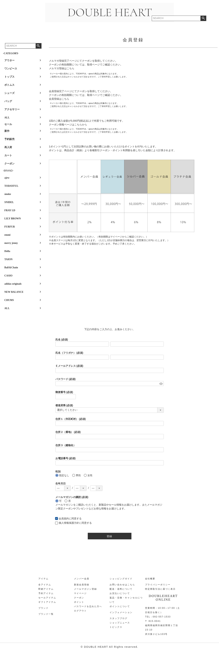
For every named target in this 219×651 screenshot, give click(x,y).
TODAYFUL (11, 186)
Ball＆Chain (11, 267)
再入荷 (8, 147)
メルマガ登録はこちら (61, 68)
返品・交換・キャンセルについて (126, 599)
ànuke (7, 194)
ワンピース (10, 68)
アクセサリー (12, 109)
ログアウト (80, 610)
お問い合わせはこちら (122, 584)
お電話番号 (65, 458)
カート (8, 155)
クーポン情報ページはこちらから (68, 124)
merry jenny (11, 243)
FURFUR (9, 226)
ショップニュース (120, 622)
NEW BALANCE (13, 292)
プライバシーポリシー (157, 584)
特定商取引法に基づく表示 (160, 589)
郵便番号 (64, 392)
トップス (9, 76)
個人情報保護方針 (69, 522)
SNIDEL (9, 202)
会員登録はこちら (59, 98)
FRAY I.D (9, 210)
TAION (8, 259)
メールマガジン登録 (85, 589)
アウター (9, 60)
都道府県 (64, 405)
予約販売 (9, 139)
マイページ (80, 593)
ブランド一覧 (46, 614)
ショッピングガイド (121, 578)
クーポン (9, 163)
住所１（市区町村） (70, 419)
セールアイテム (47, 597)
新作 (6, 131)
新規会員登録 (81, 584)
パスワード (65, 379)
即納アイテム (46, 589)
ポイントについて (120, 606)
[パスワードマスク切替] (161, 383)
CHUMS (9, 300)
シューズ (9, 93)
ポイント (79, 602)
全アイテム (44, 584)
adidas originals (13, 283)
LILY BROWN (12, 218)
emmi (7, 234)
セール (8, 124)
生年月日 (60, 483)
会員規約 (64, 518)
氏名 (61, 339)
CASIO (8, 275)
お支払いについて (120, 593)
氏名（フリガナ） (69, 352)
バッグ (8, 101)
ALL (7, 117)
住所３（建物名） (65, 445)
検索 (38, 45)
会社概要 (150, 578)
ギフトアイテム (47, 602)
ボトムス (9, 85)
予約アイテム (46, 593)
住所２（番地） (68, 432)
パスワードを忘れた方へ (88, 606)
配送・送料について (121, 589)
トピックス (116, 627)
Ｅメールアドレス (69, 365)
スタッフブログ (118, 618)
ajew (6, 177)
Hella (7, 251)
